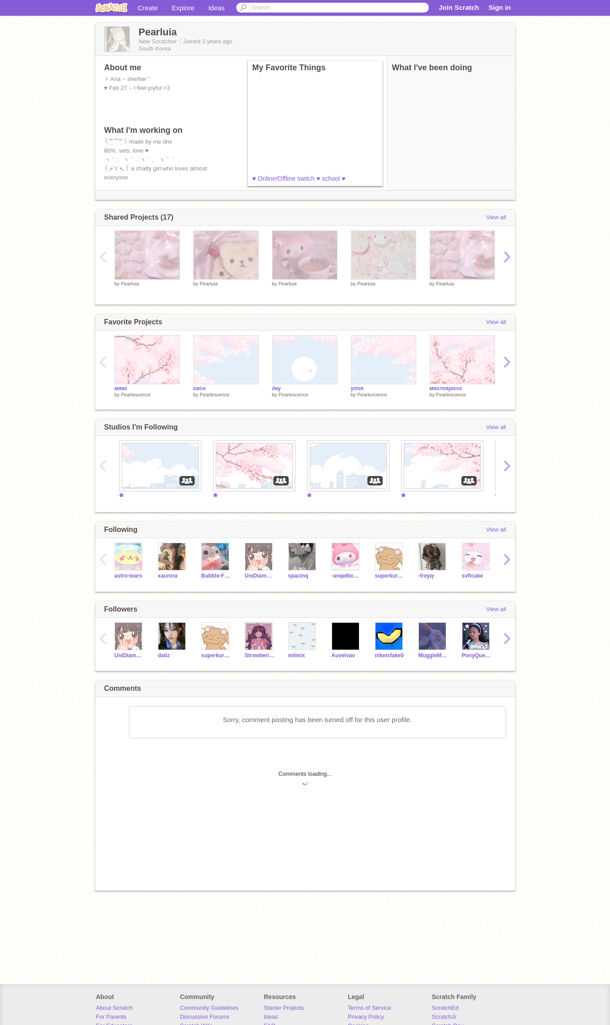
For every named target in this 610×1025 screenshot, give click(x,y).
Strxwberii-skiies (260, 655)
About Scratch (114, 1007)
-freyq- (426, 576)
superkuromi (390, 576)
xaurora (168, 576)
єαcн (199, 388)
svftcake (472, 576)
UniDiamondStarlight (260, 576)
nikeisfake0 (389, 655)
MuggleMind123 (433, 655)
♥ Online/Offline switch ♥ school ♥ (299, 178)
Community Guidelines (209, 1007)
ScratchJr (444, 1016)
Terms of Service (369, 1007)
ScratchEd (445, 1007)
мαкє (121, 388)
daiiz (164, 655)
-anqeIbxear (347, 576)
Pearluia (130, 283)
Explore (183, 8)
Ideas (216, 8)
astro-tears (128, 576)
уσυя (357, 388)
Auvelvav (343, 655)
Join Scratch (459, 7)
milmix (296, 655)
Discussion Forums (205, 1016)
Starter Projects (284, 1007)
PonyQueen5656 (477, 655)
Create (148, 8)
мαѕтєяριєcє (446, 388)
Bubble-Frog (216, 576)
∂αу (276, 388)
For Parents (111, 1016)
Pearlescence (136, 394)
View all (496, 217)
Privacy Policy (366, 1016)
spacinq (298, 576)
